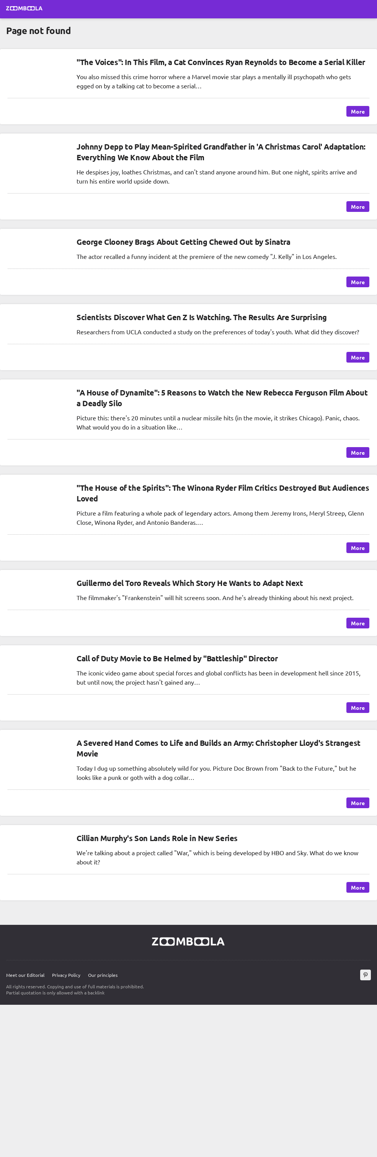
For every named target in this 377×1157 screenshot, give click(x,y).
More (358, 111)
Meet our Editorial (25, 975)
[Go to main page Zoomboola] (24, 9)
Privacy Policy (66, 975)
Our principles (103, 975)
